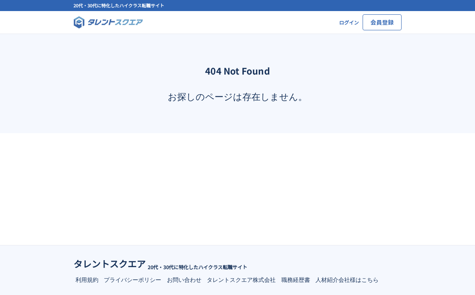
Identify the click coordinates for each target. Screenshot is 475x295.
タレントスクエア (109, 263)
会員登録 (382, 22)
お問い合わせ (184, 279)
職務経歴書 (295, 279)
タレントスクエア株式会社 (241, 279)
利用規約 (86, 279)
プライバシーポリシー (132, 279)
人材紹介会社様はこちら (347, 279)
